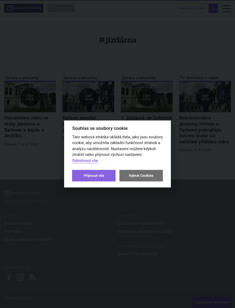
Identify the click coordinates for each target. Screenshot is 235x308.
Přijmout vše (94, 175)
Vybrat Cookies (141, 175)
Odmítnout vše (85, 160)
